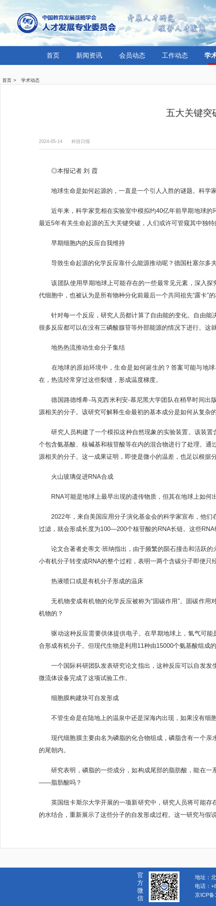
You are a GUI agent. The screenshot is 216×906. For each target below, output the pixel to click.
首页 (53, 55)
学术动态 (30, 80)
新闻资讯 (89, 55)
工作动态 (175, 55)
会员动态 (132, 55)
